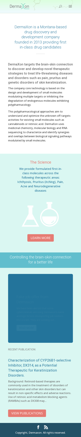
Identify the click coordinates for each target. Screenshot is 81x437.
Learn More (41, 238)
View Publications (27, 413)
